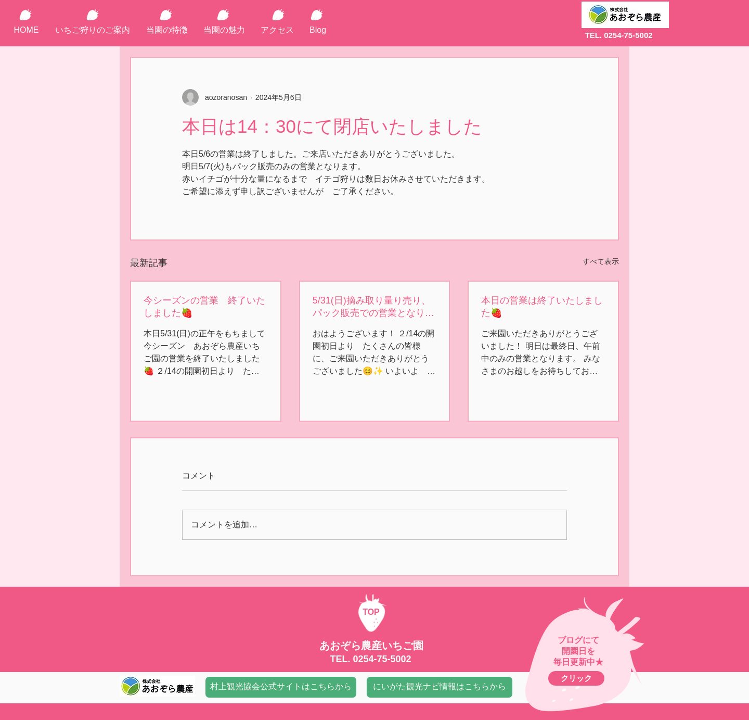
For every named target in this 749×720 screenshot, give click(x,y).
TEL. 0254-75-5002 (618, 35)
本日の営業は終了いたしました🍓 (542, 306)
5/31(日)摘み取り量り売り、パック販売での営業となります (373, 307)
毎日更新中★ (578, 662)
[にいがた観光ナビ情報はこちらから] (439, 687)
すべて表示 (601, 261)
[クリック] (576, 678)
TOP (371, 612)
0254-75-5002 (382, 659)
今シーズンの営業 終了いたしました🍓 (204, 306)
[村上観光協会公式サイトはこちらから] (280, 687)
